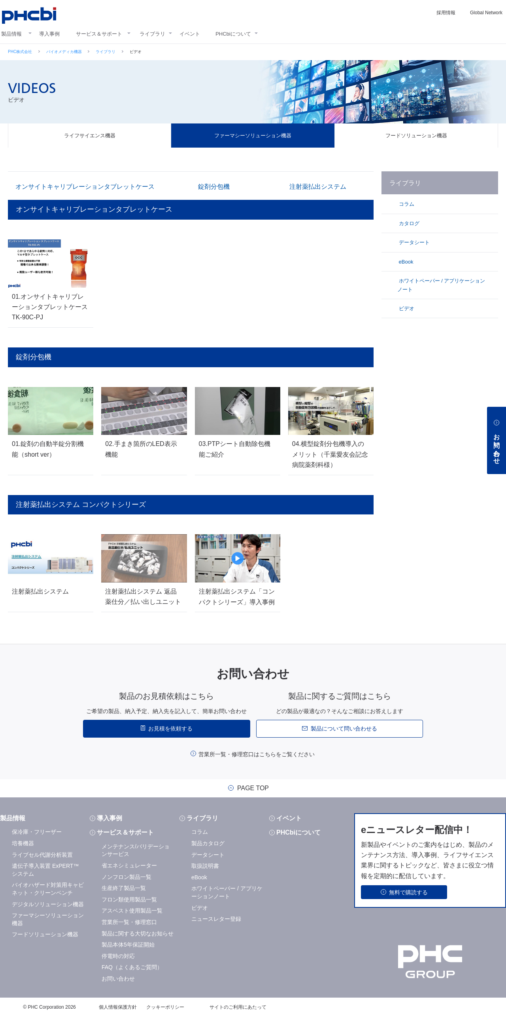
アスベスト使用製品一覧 (132, 910)
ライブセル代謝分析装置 (42, 855)
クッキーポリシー (165, 1007)
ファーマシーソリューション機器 (252, 136)
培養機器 (23, 843)
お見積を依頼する (170, 728)
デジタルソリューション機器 (48, 904)
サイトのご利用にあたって (238, 1007)
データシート (413, 242)
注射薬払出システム (317, 186)
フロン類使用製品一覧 (129, 899)
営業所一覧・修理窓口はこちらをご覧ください (256, 754)
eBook (405, 262)
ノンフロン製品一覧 (126, 877)
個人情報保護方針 (118, 1007)
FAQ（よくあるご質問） (132, 967)
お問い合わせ (118, 978)
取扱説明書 (205, 866)
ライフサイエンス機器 (89, 136)
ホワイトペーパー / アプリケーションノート (441, 285)
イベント (189, 34)
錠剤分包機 (214, 186)
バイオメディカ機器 (64, 51)
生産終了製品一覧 (124, 888)
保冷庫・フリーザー (37, 832)
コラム (405, 204)
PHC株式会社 (20, 51)
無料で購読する (408, 892)
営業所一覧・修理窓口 (129, 922)
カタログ (408, 223)
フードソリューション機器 (416, 136)
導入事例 (49, 34)
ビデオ (405, 308)
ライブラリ (152, 34)
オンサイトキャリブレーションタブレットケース (85, 186)
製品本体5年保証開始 (128, 944)
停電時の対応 (118, 956)
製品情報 (11, 34)
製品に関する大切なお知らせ (138, 933)
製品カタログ (208, 843)
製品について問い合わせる (344, 728)
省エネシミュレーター (129, 865)
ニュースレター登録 (216, 919)
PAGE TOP (253, 788)
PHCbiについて (233, 34)
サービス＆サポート (99, 34)
